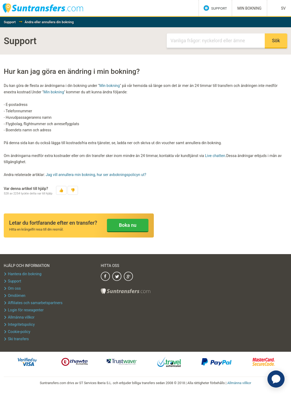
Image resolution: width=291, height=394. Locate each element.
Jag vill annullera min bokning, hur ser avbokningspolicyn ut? (96, 175)
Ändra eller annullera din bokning (49, 22)
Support (10, 22)
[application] (276, 379)
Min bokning (109, 85)
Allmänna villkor (239, 383)
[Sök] (215, 40)
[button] (61, 190)
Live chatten (215, 156)
